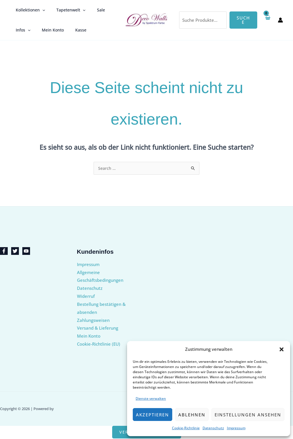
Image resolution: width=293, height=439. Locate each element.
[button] (281, 349)
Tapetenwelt (65, 10)
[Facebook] (4, 251)
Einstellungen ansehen (248, 415)
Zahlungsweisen (93, 320)
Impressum (236, 428)
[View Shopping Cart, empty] (267, 20)
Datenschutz (213, 428)
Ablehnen (191, 415)
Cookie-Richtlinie (186, 428)
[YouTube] (26, 251)
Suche (243, 20)
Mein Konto (48, 30)
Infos (21, 30)
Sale (92, 10)
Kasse (72, 30)
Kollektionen (28, 10)
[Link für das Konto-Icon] (280, 20)
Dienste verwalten (151, 398)
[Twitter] (15, 251)
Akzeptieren (152, 415)
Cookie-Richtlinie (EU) (98, 344)
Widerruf (86, 296)
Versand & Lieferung (97, 328)
